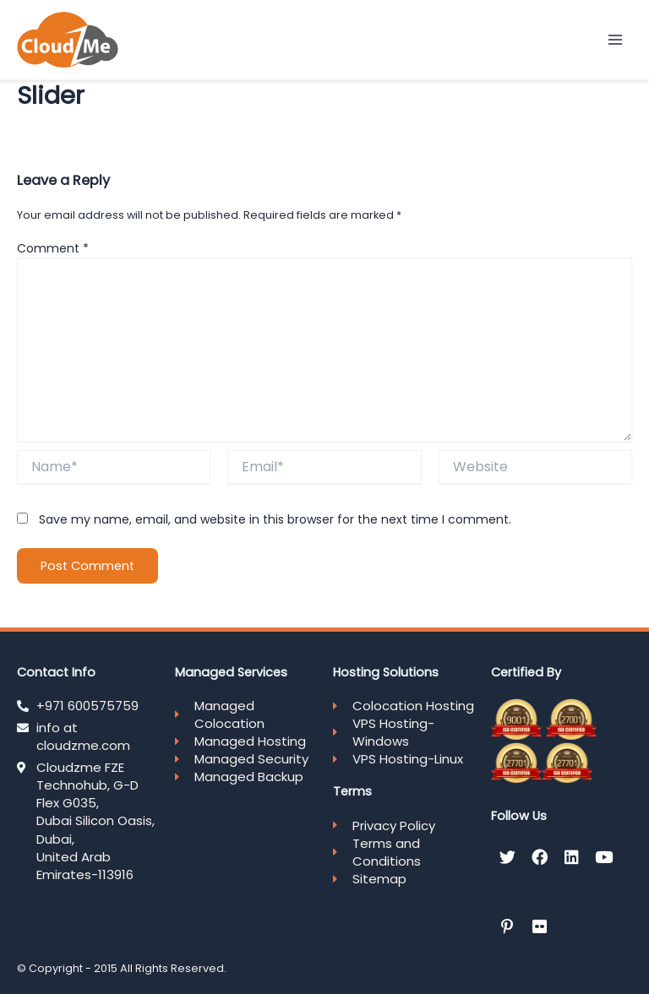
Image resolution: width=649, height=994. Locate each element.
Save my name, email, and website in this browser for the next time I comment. (275, 519)
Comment (53, 248)
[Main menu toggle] (615, 39)
